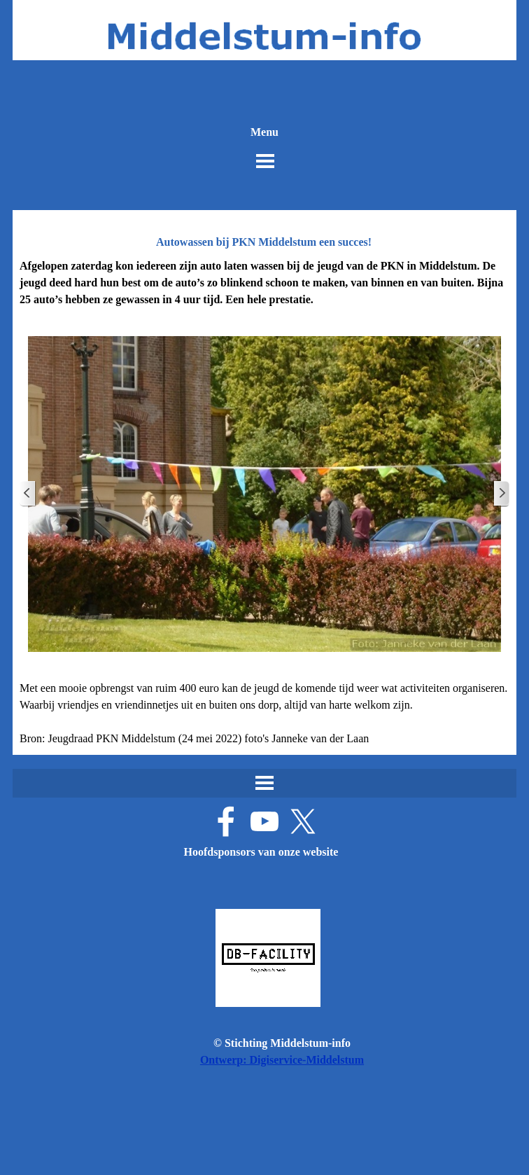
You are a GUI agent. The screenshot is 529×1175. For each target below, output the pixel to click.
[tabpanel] (264, 283)
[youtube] (264, 821)
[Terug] (28, 494)
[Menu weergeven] (265, 161)
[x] (302, 821)
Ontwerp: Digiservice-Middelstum (282, 1060)
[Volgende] (501, 494)
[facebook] (226, 821)
